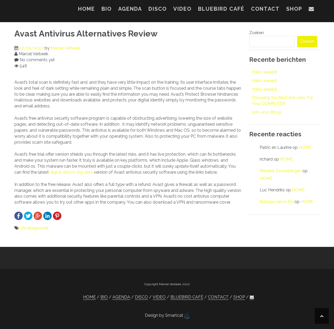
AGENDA (130, 9)
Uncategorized (34, 228)
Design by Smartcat (167, 316)
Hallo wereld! (264, 72)
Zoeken (256, 32)
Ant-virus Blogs (267, 112)
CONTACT (265, 9)
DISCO (157, 9)
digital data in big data (71, 172)
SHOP (294, 9)
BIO (107, 9)
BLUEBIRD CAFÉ (221, 9)
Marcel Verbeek (65, 48)
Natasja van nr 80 (276, 201)
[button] (311, 10)
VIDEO (182, 9)
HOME (86, 9)
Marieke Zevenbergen (280, 170)
